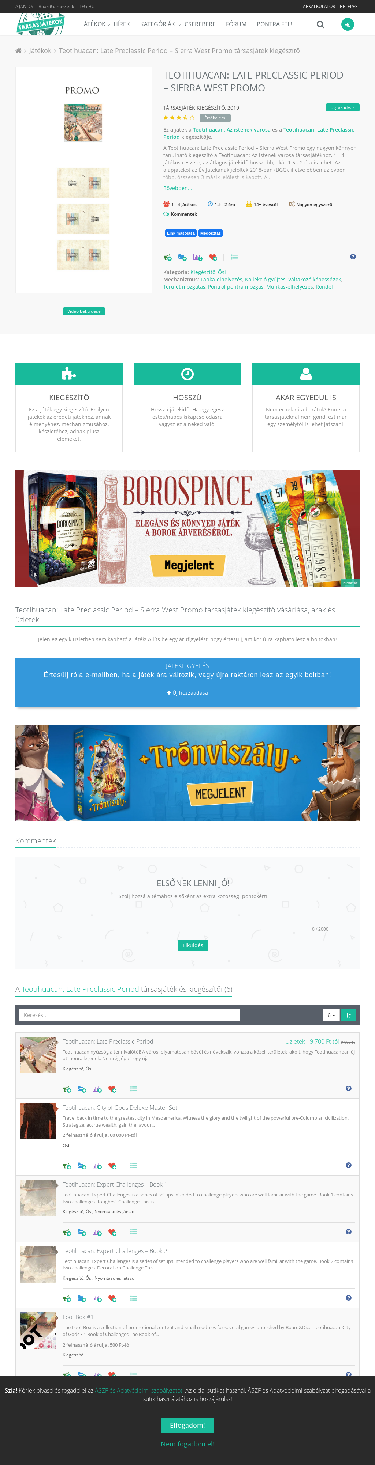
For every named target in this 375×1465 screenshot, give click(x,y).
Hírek (122, 24)
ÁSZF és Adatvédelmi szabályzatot (138, 1390)
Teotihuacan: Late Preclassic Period (80, 989)
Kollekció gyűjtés (265, 279)
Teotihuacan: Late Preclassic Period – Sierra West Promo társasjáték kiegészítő (179, 50)
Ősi (222, 272)
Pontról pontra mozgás (236, 286)
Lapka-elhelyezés (221, 279)
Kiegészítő (202, 272)
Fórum (236, 24)
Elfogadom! (187, 1425)
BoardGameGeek (56, 6)
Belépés (349, 6)
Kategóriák (158, 24)
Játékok (93, 24)
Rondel (324, 286)
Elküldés (193, 945)
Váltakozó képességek (314, 279)
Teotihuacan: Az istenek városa (232, 129)
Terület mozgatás (184, 286)
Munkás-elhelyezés (289, 286)
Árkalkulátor (319, 6)
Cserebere (200, 24)
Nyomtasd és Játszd (114, 1211)
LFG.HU (87, 6)
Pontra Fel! (274, 24)
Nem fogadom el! (188, 1443)
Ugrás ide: (342, 107)
